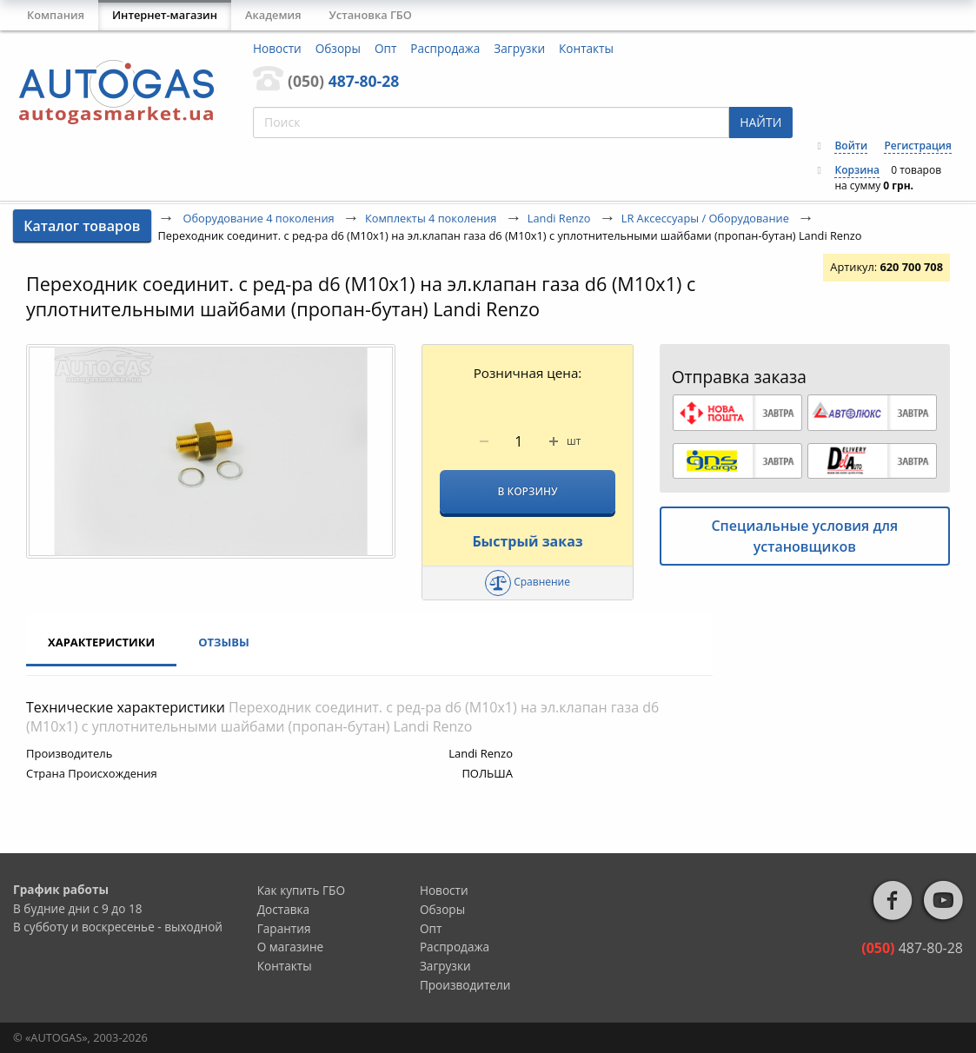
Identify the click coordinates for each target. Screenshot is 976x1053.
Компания (55, 15)
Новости (277, 48)
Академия (273, 15)
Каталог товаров (81, 225)
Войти (850, 145)
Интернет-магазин (164, 15)
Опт (385, 48)
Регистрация (917, 145)
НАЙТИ (760, 122)
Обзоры (338, 48)
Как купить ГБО (301, 890)
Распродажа (445, 48)
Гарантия (284, 928)
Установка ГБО (370, 15)
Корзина (857, 169)
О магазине (290, 946)
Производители (465, 985)
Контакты (586, 48)
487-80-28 (343, 80)
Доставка (283, 909)
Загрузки (519, 48)
